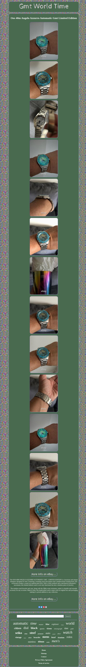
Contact (43, 657)
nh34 (29, 637)
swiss (47, 642)
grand (54, 634)
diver (59, 634)
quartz (42, 629)
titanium (61, 637)
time (33, 623)
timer (25, 638)
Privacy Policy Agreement (43, 660)
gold (71, 629)
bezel (53, 637)
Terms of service (43, 663)
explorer (55, 624)
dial (26, 628)
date (66, 628)
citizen (17, 628)
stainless (32, 642)
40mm (41, 641)
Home (44, 650)
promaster (40, 634)
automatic (20, 623)
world (70, 623)
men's (56, 641)
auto (48, 633)
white (25, 634)
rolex (69, 636)
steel (33, 633)
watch (67, 632)
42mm (49, 628)
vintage (18, 637)
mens (45, 636)
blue (47, 624)
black (34, 628)
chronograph (58, 629)
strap (62, 624)
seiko (18, 633)
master (41, 624)
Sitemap (43, 653)
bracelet (37, 637)
